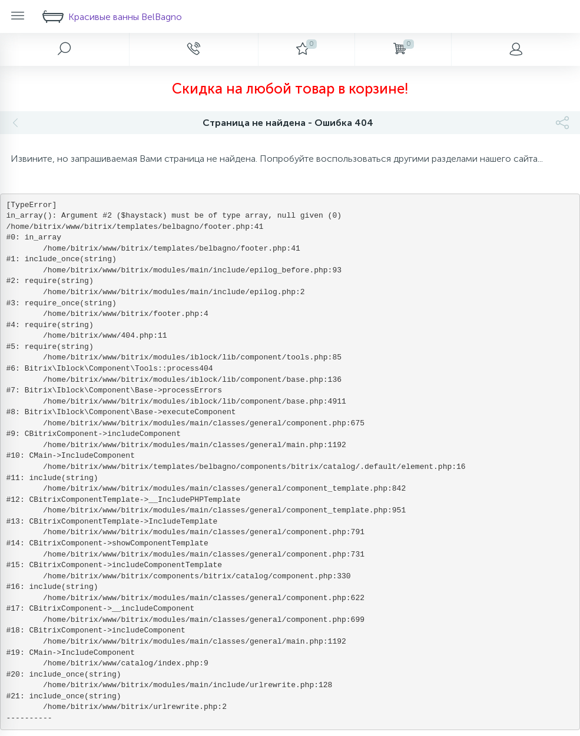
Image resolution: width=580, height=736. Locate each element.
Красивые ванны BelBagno (112, 16)
